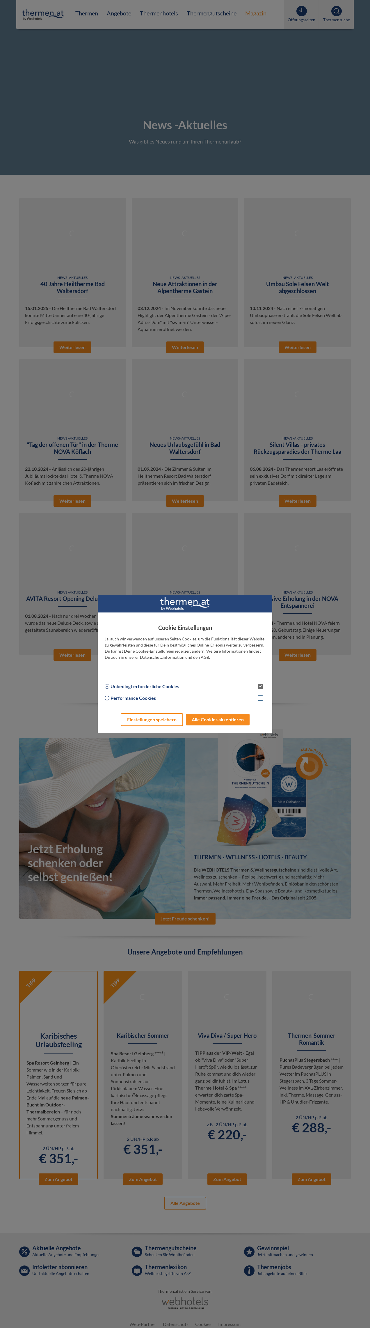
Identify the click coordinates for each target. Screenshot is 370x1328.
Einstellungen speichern (152, 719)
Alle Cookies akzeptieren (218, 719)
